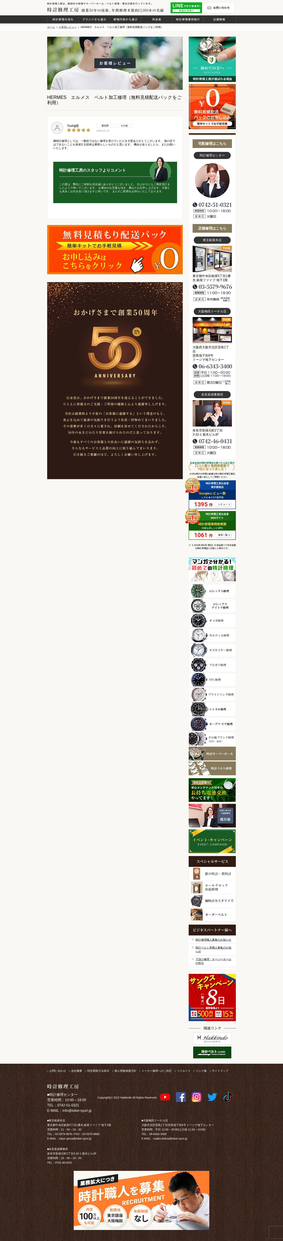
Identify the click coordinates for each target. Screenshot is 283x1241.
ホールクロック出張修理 (212, 887)
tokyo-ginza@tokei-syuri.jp (75, 1138)
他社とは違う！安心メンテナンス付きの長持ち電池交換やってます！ (212, 790)
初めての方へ (212, 59)
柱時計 (212, 874)
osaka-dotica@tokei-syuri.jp (170, 1138)
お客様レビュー (68, 27)
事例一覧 (223, 535)
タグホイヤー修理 (212, 650)
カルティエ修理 (212, 635)
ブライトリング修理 (212, 694)
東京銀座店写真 (212, 259)
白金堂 (212, 1039)
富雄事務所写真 (212, 413)
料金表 (156, 19)
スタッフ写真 (212, 180)
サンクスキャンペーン (212, 997)
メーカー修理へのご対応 (157, 1070)
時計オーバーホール (212, 753)
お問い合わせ (219, 7)
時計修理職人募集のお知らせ (213, 939)
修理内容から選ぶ (125, 19)
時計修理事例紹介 (187, 19)
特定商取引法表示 (98, 1070)
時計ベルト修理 (212, 768)
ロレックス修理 (212, 591)
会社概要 (76, 1070)
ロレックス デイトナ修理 (212, 606)
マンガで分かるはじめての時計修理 (212, 569)
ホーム (51, 27)
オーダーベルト (212, 914)
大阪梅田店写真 (212, 330)
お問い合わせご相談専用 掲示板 (212, 815)
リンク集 (201, 1070)
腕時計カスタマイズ (212, 901)
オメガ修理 (212, 620)
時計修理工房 (63, 1086)
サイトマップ (220, 1070)
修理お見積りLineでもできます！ (186, 7)
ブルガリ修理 (212, 665)
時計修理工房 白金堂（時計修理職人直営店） (63, 9)
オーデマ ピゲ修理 (212, 724)
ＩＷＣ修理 (212, 680)
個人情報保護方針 (125, 1070)
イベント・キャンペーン (212, 841)
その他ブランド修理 (212, 739)
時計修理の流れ (62, 19)
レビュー (223, 504)
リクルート (184, 1070)
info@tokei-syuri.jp (77, 1111)
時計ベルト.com (212, 1052)
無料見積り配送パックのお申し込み (115, 249)
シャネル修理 (212, 709)
